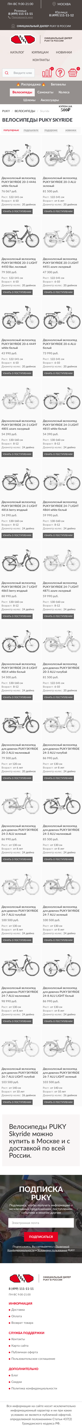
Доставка (18, 1309)
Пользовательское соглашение (33, 1359)
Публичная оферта (24, 1352)
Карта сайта (19, 1346)
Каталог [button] (17, 52)
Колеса (64, 92)
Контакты (41, 60)
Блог (14, 1375)
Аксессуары (50, 100)
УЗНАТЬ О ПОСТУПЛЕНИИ (17, 211)
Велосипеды (22, 92)
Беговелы (58, 84)
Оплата (16, 1316)
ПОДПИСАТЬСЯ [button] (41, 1237)
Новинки (64, 52)
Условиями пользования (52, 1250)
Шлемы (29, 100)
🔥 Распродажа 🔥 (31, 84)
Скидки (16, 1382)
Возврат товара (22, 1322)
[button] (20, 17)
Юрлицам (40, 52)
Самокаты (45, 92)
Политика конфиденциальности (34, 1388)
